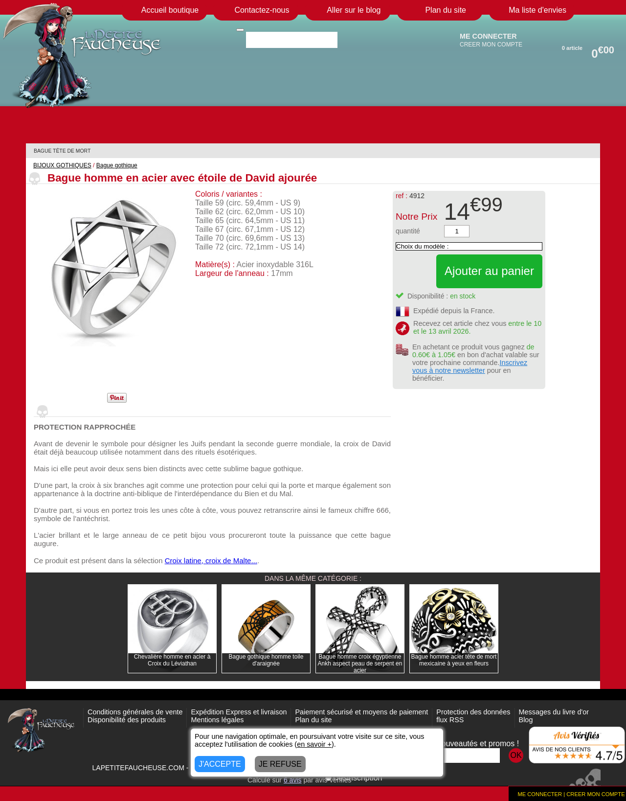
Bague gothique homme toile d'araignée (266, 660)
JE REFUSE (280, 764)
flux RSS (450, 720)
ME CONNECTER (488, 36)
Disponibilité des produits (127, 720)
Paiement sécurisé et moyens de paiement (361, 712)
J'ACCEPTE (220, 764)
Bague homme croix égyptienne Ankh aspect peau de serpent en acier (360, 663)
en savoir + (314, 744)
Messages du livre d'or (554, 712)
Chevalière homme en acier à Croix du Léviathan (172, 660)
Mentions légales (217, 720)
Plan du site (313, 720)
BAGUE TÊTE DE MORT (62, 151)
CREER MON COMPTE (491, 44)
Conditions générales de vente (135, 712)
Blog (526, 720)
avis (293, 780)
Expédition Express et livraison (239, 712)
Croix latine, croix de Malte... (211, 560)
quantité (408, 231)
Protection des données (473, 712)
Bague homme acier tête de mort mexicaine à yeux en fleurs (454, 660)
